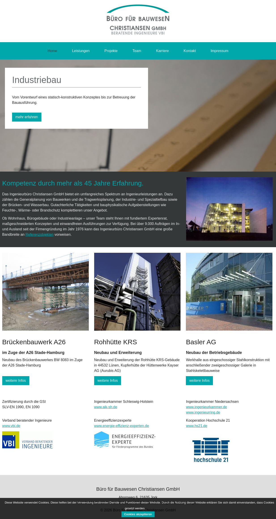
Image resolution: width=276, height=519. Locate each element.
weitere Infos (16, 380)
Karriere (162, 51)
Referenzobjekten (39, 234)
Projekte (111, 51)
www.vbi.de (11, 426)
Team (136, 51)
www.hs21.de (196, 426)
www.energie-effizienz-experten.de (121, 426)
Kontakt (190, 51)
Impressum (219, 51)
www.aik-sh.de (105, 407)
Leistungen (80, 51)
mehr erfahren (26, 117)
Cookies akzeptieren (138, 514)
